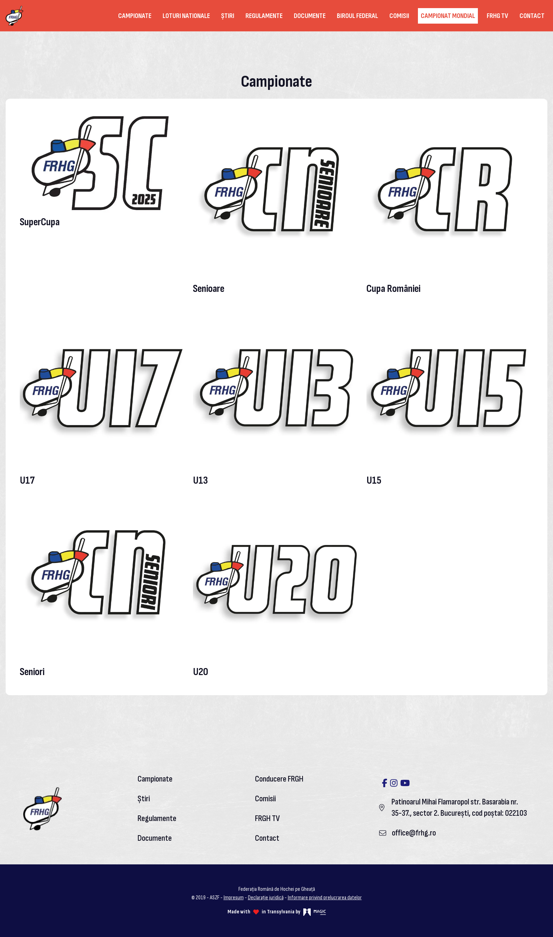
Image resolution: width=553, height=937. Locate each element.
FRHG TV (497, 16)
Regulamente (263, 16)
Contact (532, 16)
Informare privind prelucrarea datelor (325, 897)
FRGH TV (267, 818)
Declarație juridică (266, 897)
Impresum (234, 897)
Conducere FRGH (279, 779)
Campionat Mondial (448, 16)
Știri (227, 16)
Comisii (399, 16)
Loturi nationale (186, 16)
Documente (310, 16)
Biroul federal (357, 16)
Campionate (134, 16)
